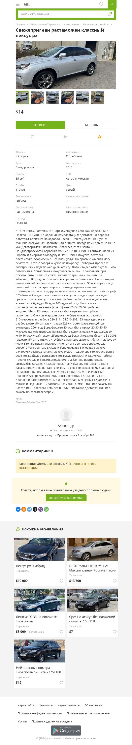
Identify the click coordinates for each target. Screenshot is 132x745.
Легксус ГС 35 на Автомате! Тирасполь (37, 619)
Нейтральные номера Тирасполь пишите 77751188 (38, 669)
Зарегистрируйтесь (32, 464)
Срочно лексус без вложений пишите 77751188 (92, 619)
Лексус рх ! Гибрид (30, 566)
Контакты (91, 125)
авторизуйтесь (63, 464)
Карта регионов (69, 705)
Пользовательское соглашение (88, 713)
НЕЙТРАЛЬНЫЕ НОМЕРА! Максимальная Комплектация (92, 568)
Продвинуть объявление (66, 498)
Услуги (22, 721)
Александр (66, 426)
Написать (40, 125)
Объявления (93, 705)
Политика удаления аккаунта (52, 721)
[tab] (34, 451)
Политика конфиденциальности (40, 713)
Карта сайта (26, 705)
